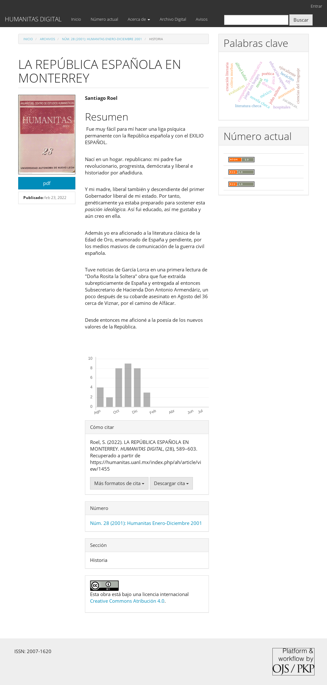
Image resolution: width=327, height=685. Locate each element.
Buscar (300, 20)
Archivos (47, 39)
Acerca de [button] (139, 19)
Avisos (202, 19)
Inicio (76, 19)
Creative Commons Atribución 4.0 (127, 601)
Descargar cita (171, 483)
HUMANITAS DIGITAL (33, 19)
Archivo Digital (173, 19)
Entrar (316, 6)
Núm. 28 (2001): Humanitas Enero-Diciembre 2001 (102, 39)
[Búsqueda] (256, 20)
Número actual (104, 19)
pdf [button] (46, 183)
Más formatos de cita (119, 483)
